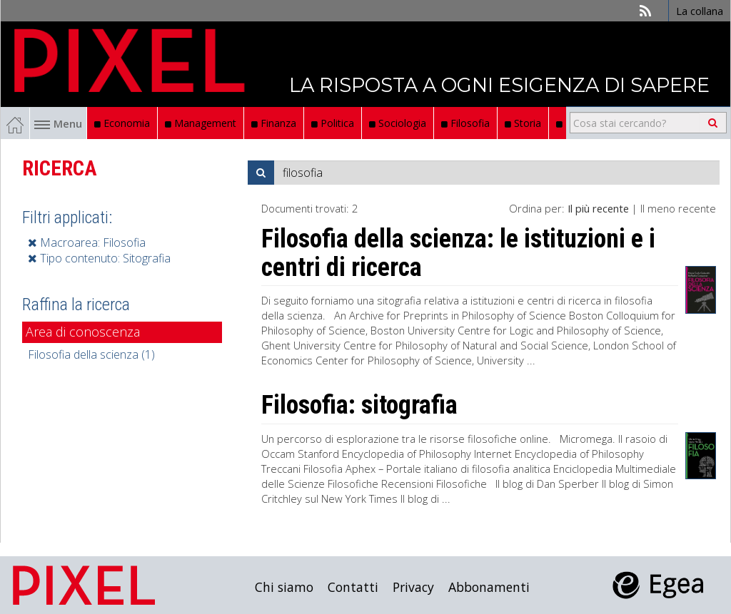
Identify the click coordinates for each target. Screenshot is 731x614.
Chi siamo (284, 586)
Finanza (273, 123)
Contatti (353, 586)
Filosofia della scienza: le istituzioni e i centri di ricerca (458, 253)
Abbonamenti (489, 586)
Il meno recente (678, 208)
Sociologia (397, 123)
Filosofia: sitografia (359, 405)
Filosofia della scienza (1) (91, 354)
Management (200, 123)
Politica (332, 123)
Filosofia (465, 123)
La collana (699, 11)
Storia (523, 123)
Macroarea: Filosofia (87, 242)
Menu (58, 123)
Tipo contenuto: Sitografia (99, 258)
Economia (122, 123)
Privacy (413, 586)
